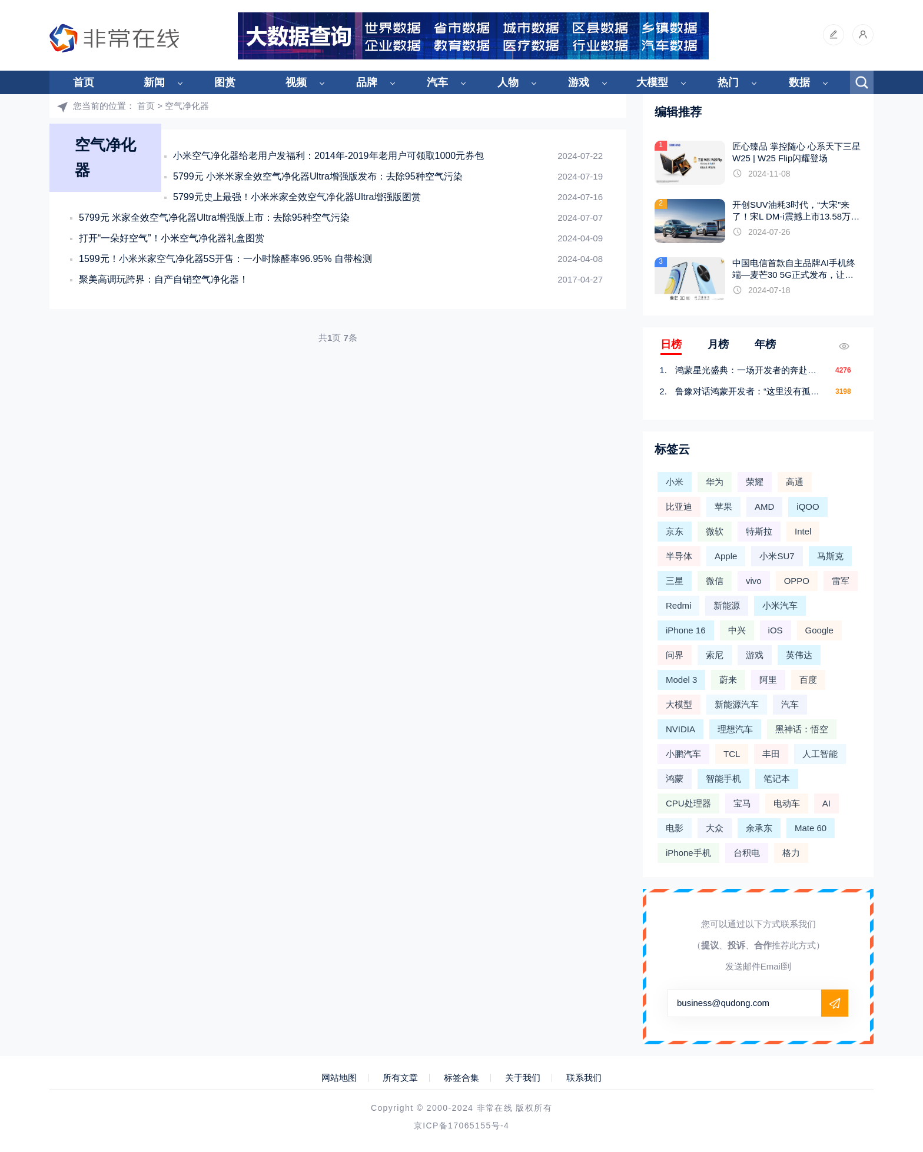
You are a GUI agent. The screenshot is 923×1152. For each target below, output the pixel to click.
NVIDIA (680, 729)
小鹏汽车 (683, 754)
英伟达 (799, 655)
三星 (674, 581)
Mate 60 (810, 828)
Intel (803, 531)
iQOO (807, 507)
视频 (296, 82)
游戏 (578, 82)
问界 (674, 655)
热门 (728, 82)
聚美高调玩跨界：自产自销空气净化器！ (163, 279)
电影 (674, 828)
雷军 (840, 581)
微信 (714, 581)
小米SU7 (776, 556)
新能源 (726, 605)
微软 (714, 531)
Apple (726, 556)
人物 (508, 82)
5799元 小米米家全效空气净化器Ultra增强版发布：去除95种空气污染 (318, 176)
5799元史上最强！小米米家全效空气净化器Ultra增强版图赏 (297, 197)
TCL (731, 754)
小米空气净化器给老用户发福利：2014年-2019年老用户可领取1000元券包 (328, 156)
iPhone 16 (686, 630)
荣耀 (754, 482)
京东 (674, 531)
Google (819, 630)
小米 (674, 482)
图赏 (224, 82)
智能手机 (723, 778)
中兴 (737, 630)
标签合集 (461, 1078)
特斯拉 (759, 531)
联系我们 (584, 1078)
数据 (799, 82)
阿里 (768, 680)
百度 (808, 680)
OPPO (796, 581)
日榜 (671, 344)
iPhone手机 (688, 853)
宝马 (742, 803)
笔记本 (776, 778)
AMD (764, 507)
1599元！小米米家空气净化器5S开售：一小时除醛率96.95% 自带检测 (225, 259)
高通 (795, 482)
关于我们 (522, 1078)
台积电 (746, 853)
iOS (775, 630)
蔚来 (728, 680)
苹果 (723, 507)
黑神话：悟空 (801, 729)
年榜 (765, 344)
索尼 (714, 655)
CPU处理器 (688, 803)
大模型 (652, 82)
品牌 (366, 82)
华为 (714, 482)
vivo (754, 581)
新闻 (154, 82)
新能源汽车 (737, 704)
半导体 (679, 556)
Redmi (678, 605)
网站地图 (339, 1078)
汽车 (437, 82)
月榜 (718, 344)
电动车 (786, 803)
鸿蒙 (674, 778)
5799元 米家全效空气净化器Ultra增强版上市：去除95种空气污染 (214, 218)
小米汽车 (780, 605)
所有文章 (400, 1078)
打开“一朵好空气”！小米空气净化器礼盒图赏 (171, 238)
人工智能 (820, 754)
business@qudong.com (723, 1003)
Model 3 (681, 680)
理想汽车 (735, 729)
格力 (791, 853)
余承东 (759, 828)
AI (826, 803)
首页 (83, 82)
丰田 (771, 754)
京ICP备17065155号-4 (461, 1125)
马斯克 (830, 556)
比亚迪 (679, 507)
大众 (714, 828)
